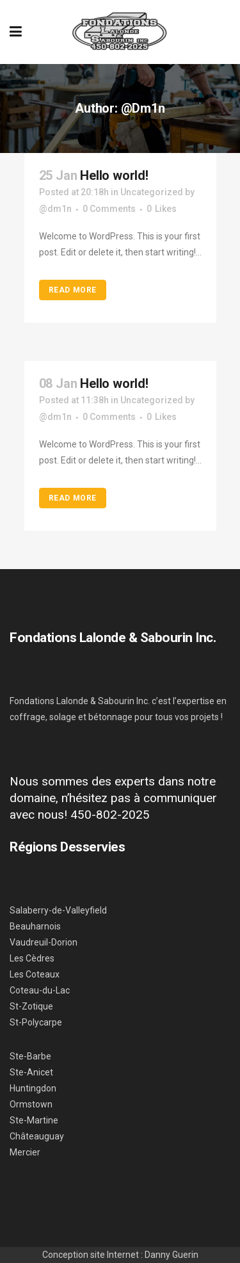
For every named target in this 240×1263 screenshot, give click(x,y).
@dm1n (55, 209)
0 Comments (109, 209)
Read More (73, 290)
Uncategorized (151, 192)
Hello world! (114, 175)
